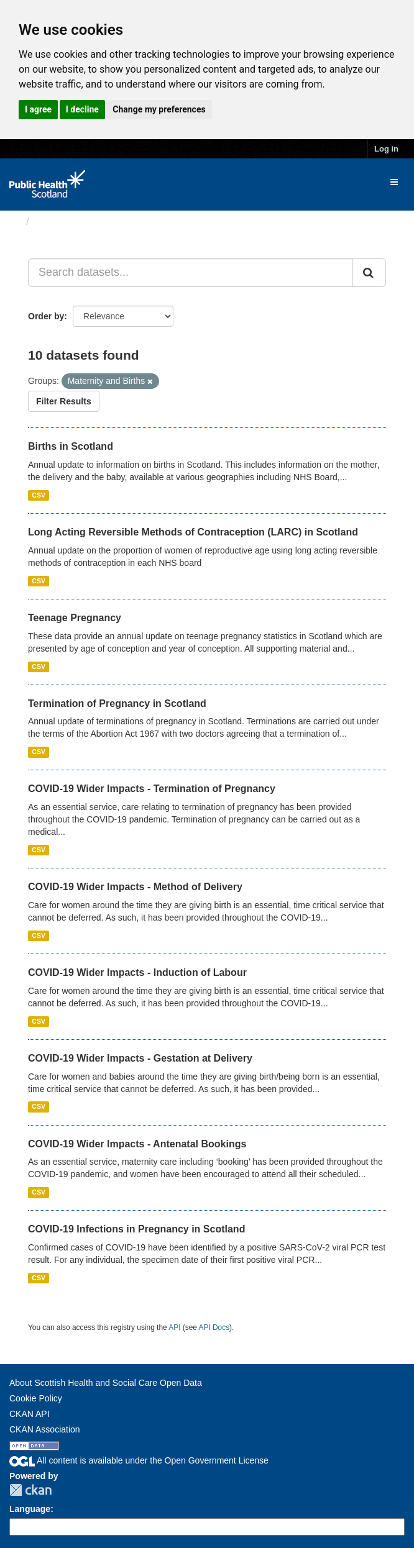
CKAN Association (44, 1429)
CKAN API (29, 1414)
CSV (38, 495)
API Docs (214, 1327)
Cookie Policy (35, 1398)
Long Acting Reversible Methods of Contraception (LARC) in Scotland (193, 532)
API (174, 1327)
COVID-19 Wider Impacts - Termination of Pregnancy (151, 788)
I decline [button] (82, 109)
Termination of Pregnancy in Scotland (117, 703)
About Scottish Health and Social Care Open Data (105, 1383)
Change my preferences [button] (159, 109)
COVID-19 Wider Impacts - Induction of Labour (137, 972)
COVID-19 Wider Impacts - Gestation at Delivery (140, 1058)
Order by (46, 316)
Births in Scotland (70, 446)
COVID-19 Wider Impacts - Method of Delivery (135, 886)
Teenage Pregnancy (74, 617)
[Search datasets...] (190, 272)
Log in (386, 148)
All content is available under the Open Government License (139, 1460)
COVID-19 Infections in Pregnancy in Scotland (136, 1229)
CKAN (30, 1489)
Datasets (58, 221)
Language (29, 1509)
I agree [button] (38, 109)
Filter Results (63, 401)
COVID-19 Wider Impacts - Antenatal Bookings (137, 1144)
